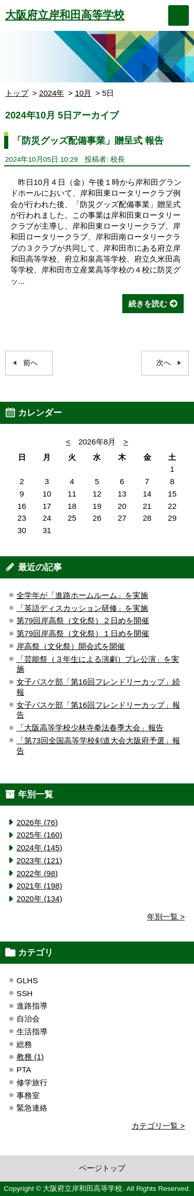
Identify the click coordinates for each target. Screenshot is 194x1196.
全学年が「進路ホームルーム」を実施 (82, 595)
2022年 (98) (37, 873)
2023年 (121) (39, 860)
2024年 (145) (39, 847)
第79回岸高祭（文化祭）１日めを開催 (83, 633)
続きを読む (147, 303)
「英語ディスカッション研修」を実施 (82, 608)
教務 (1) (30, 1056)
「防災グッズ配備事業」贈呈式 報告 (88, 140)
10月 (83, 93)
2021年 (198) (39, 885)
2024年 (51, 93)
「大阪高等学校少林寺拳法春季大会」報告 (90, 727)
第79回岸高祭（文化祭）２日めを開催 (83, 620)
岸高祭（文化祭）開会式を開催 (71, 646)
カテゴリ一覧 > (158, 1125)
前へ (30, 363)
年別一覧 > (166, 916)
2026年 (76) (37, 822)
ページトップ (102, 1168)
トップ (16, 93)
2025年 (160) (39, 834)
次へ (163, 363)
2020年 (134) (39, 898)
